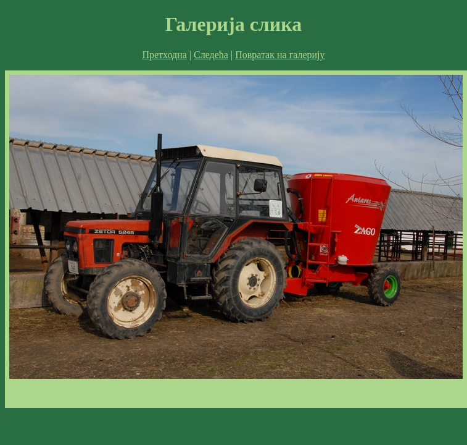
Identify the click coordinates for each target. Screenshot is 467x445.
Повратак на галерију (279, 54)
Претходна (164, 54)
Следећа (211, 54)
